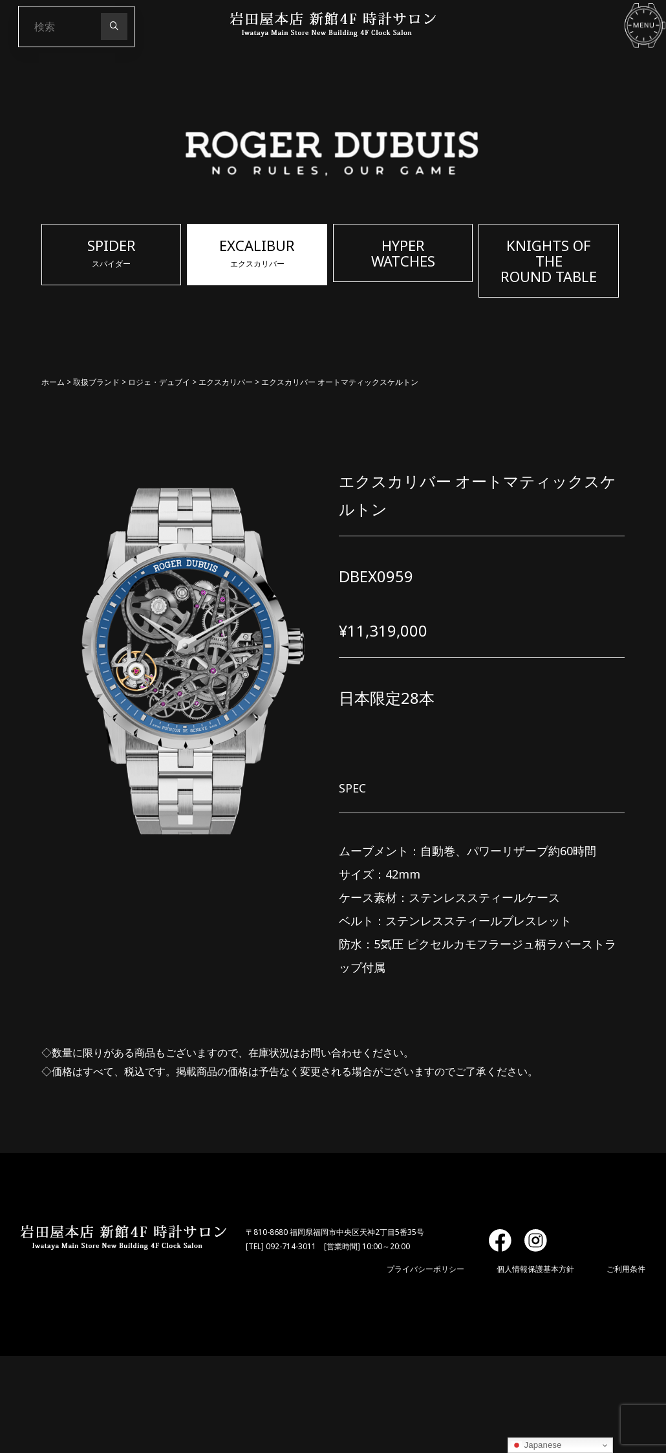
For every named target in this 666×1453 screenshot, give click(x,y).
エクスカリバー (226, 382)
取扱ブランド (96, 382)
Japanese (536, 1445)
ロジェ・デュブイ (159, 382)
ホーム (53, 382)
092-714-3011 (291, 1246)
